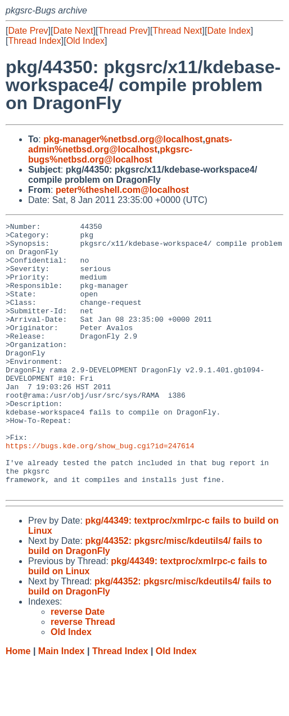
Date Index (228, 30)
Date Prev (28, 30)
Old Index (85, 41)
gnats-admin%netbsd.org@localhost (130, 144)
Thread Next (177, 30)
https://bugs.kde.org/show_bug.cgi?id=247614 (100, 491)
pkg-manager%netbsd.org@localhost (122, 139)
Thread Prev (123, 30)
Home (18, 705)
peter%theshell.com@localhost (122, 190)
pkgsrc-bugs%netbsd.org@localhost (110, 154)
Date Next (73, 30)
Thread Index (34, 41)
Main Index (61, 705)
